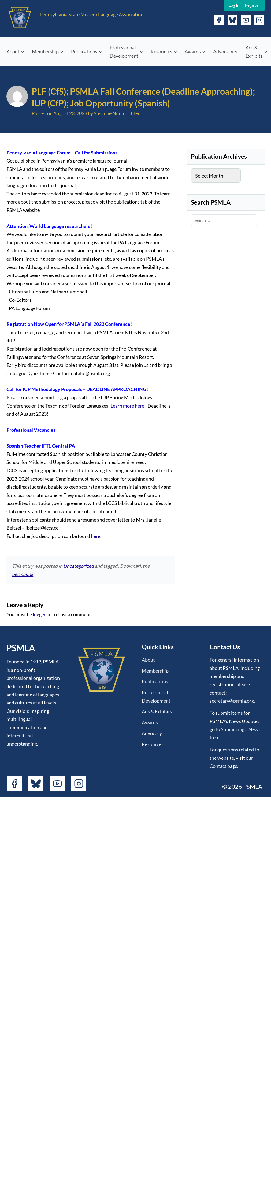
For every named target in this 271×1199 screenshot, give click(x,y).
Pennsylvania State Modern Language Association (91, 14)
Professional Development (124, 52)
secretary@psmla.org (232, 701)
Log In (234, 5)
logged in (42, 614)
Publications (84, 51)
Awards (193, 51)
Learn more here (127, 406)
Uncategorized (78, 566)
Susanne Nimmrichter (117, 113)
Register (252, 5)
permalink (22, 574)
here (95, 536)
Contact (218, 766)
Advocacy (223, 51)
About (13, 51)
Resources (161, 51)
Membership (45, 51)
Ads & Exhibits (254, 52)
